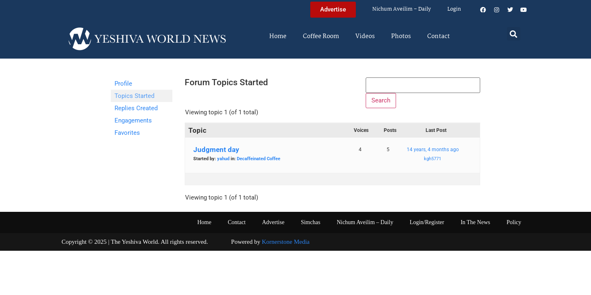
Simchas (310, 226)
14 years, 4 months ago (433, 153)
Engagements (133, 120)
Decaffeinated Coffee (258, 162)
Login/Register (427, 226)
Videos (365, 36)
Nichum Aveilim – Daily (401, 9)
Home (277, 36)
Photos (401, 36)
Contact (438, 36)
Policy (513, 226)
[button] (513, 34)
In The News (475, 226)
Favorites (127, 132)
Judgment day (216, 153)
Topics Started (134, 96)
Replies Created (136, 108)
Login (454, 9)
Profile (123, 83)
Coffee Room (321, 36)
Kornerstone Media (285, 245)
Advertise (273, 226)
